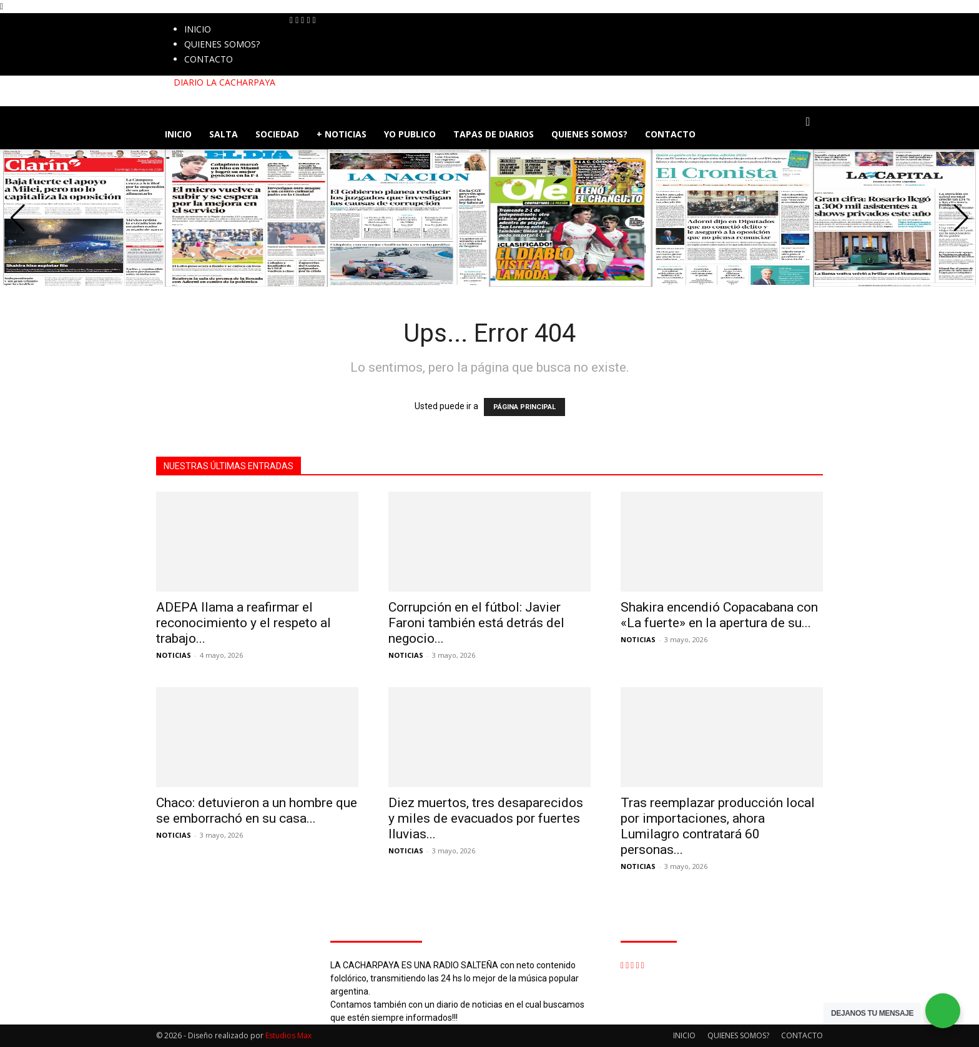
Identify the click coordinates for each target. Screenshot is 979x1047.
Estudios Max (288, 1035)
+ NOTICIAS (342, 134)
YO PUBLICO (410, 134)
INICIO (197, 29)
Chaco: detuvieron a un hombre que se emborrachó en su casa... (256, 810)
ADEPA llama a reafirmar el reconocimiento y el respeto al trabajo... (243, 623)
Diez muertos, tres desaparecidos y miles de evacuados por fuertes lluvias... (485, 818)
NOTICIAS (173, 655)
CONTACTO (208, 59)
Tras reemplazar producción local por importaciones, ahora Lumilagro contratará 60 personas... (718, 826)
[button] (808, 122)
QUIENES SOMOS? (222, 44)
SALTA (223, 134)
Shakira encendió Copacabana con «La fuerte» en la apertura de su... (719, 615)
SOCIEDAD (277, 134)
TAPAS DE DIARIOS (493, 134)
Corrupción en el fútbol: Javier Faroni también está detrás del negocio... (476, 623)
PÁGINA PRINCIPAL (524, 407)
